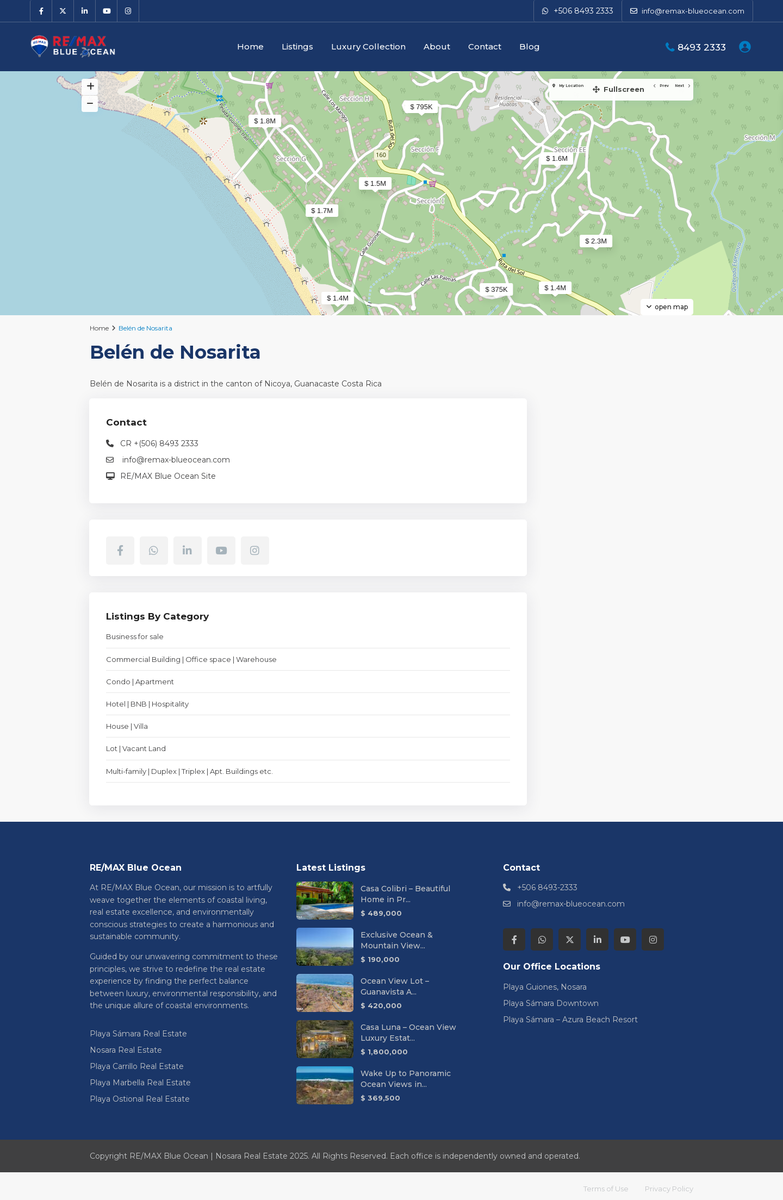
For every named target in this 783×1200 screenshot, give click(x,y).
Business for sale (569, 612)
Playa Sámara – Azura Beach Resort (570, 1015)
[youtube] (106, 11)
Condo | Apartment (574, 666)
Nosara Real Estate (126, 1045)
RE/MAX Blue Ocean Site (602, 418)
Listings (297, 46)
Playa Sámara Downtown (551, 998)
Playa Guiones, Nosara (545, 982)
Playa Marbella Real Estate (140, 1078)
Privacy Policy (667, 1184)
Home (250, 46)
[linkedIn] (85, 11)
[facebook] (41, 11)
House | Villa (561, 711)
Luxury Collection (368, 46)
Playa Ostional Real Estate (140, 1094)
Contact (484, 46)
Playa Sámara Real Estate (138, 1029)
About (437, 46)
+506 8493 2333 (583, 11)
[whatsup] (588, 492)
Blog (529, 46)
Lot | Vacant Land (570, 733)
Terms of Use (599, 1184)
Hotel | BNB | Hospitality (581, 689)
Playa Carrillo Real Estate (137, 1061)
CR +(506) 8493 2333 (594, 385)
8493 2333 (702, 47)
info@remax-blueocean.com (609, 402)
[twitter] (63, 11)
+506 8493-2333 (547, 883)
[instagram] (128, 11)
